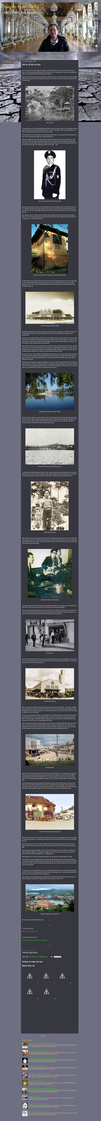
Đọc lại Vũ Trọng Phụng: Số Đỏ (36, 1081)
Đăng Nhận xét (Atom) (52, 1036)
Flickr (33, 56)
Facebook (22, 56)
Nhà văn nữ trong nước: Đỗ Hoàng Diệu (39, 1073)
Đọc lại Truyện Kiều (33, 1096)
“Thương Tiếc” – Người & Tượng (37, 1111)
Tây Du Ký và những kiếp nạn (36, 1051)
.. (69, 56)
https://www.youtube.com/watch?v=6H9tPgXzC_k (35, 940)
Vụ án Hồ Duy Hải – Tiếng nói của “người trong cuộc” (42, 1058)
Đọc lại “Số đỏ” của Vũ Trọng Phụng (38, 1103)
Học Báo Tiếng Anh (56, 56)
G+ (42, 56)
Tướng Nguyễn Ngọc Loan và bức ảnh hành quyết (41, 1088)
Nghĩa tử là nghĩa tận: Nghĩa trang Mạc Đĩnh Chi (41, 1043)
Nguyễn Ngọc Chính (9, 64)
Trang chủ (9, 56)
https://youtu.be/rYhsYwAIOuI (30, 931)
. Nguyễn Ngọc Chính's (20, 7)
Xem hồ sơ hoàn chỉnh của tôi (9, 66)
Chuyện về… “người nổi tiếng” (36, 1066)
